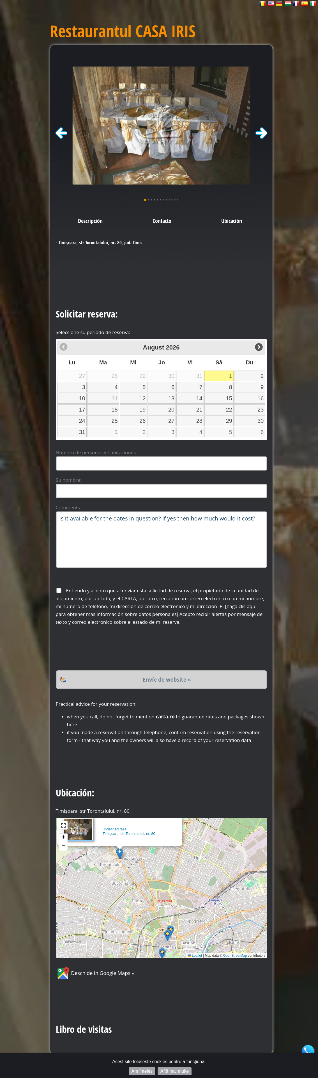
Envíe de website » (167, 679)
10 (82, 398)
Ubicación (231, 221)
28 (199, 421)
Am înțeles (142, 1071)
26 (142, 421)
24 (82, 421)
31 (82, 432)
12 (142, 398)
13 (171, 398)
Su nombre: (69, 480)
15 (229, 398)
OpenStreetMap (235, 956)
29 (229, 421)
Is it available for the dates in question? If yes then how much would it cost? (161, 539)
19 (142, 409)
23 (260, 409)
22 (229, 409)
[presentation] (98, 648)
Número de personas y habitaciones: (96, 452)
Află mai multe (174, 1071)
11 (115, 398)
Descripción (90, 221)
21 (199, 409)
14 (199, 398)
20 (171, 409)
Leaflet (195, 956)
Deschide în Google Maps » (95, 973)
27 (171, 421)
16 (260, 398)
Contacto (162, 221)
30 (260, 421)
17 (82, 409)
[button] (119, 853)
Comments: (68, 507)
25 (115, 421)
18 (115, 409)
